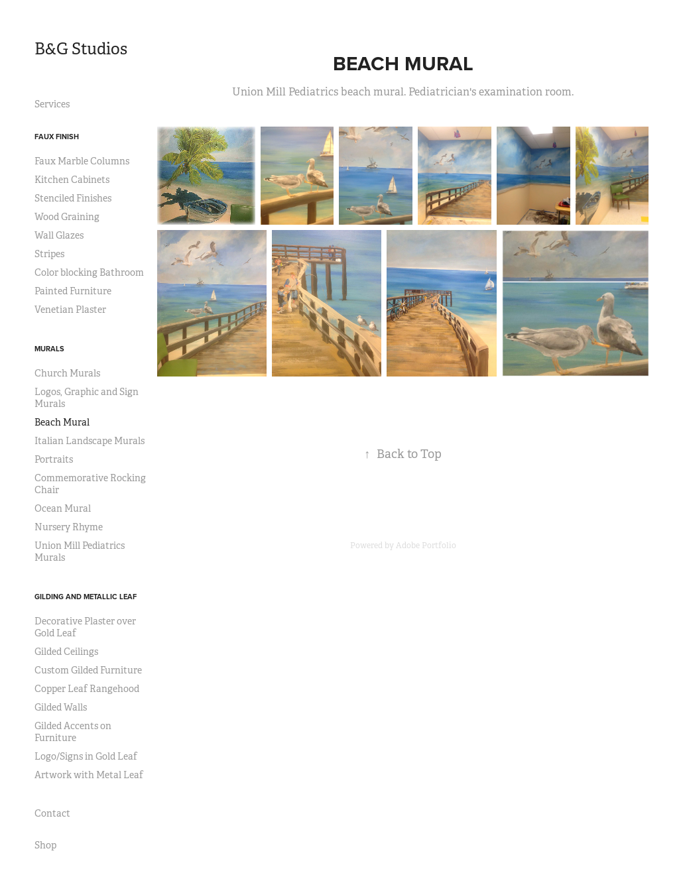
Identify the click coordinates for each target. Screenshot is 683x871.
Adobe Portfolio (426, 545)
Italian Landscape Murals (89, 441)
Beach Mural (62, 422)
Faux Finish (56, 136)
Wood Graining (66, 217)
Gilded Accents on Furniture (72, 732)
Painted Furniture (72, 291)
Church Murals (67, 373)
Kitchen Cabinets (71, 180)
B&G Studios (80, 49)
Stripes (49, 254)
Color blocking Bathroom (89, 272)
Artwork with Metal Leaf (88, 775)
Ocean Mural (62, 508)
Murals (49, 348)
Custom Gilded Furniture (88, 670)
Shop (45, 845)
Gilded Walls (60, 707)
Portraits (53, 459)
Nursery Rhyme (68, 527)
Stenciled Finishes (72, 198)
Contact (52, 813)
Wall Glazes (59, 235)
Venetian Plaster (70, 310)
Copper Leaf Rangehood (86, 689)
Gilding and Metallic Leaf (85, 596)
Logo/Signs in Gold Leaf (85, 756)
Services (52, 104)
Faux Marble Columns (81, 161)
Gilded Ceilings (66, 652)
